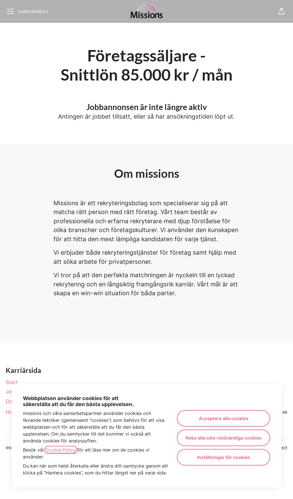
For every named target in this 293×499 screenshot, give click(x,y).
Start (12, 382)
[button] (282, 11)
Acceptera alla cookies (223, 418)
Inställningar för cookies (223, 457)
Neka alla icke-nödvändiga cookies (223, 438)
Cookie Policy (61, 450)
